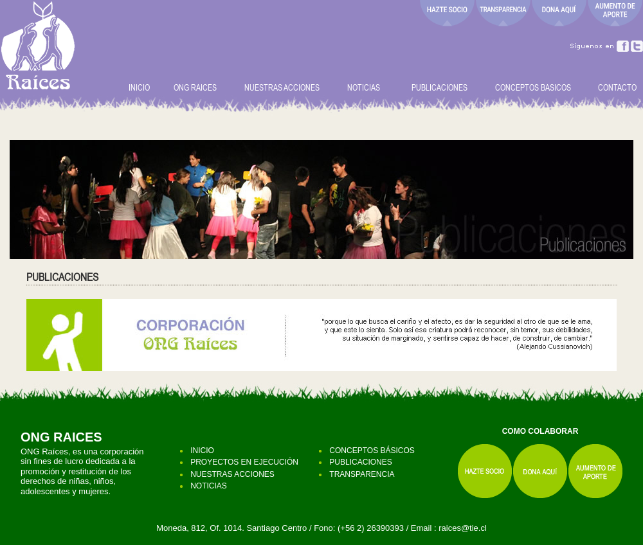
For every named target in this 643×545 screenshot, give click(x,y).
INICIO (139, 87)
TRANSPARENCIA (361, 474)
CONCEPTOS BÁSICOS (371, 450)
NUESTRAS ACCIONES (282, 87)
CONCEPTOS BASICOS (533, 87)
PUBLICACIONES (443, 87)
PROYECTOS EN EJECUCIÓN (244, 462)
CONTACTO (617, 87)
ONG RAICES (198, 87)
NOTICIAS (363, 87)
